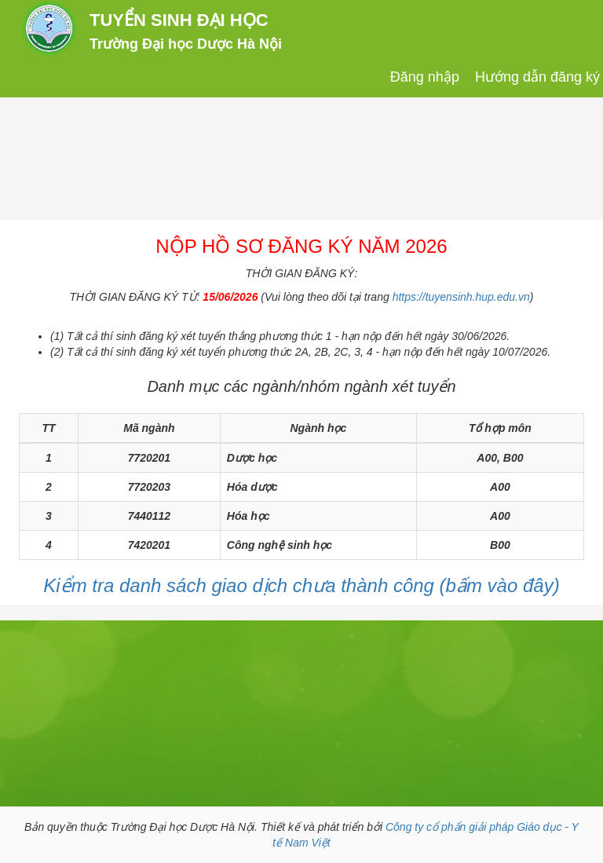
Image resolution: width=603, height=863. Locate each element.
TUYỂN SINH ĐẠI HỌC (179, 20)
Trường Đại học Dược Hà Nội (186, 44)
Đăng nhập (424, 77)
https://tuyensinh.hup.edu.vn (461, 297)
